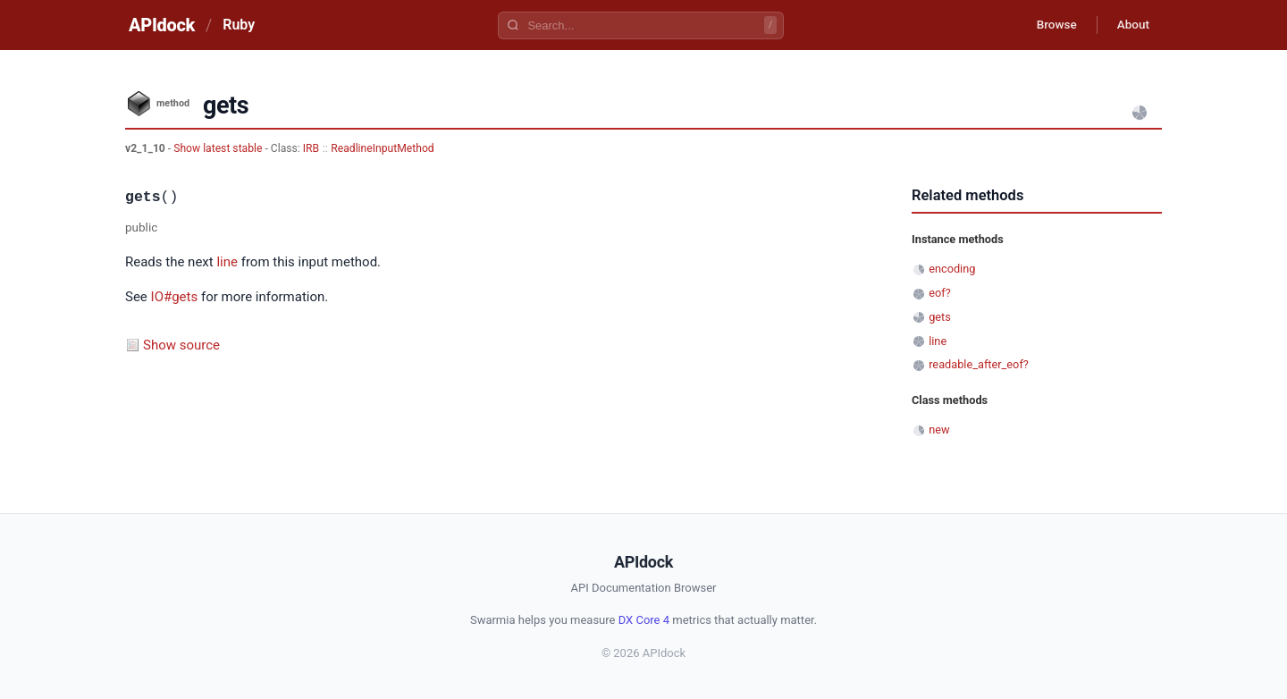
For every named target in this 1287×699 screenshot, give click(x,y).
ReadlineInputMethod (382, 148)
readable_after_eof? (979, 364)
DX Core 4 (643, 620)
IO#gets (174, 297)
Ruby (239, 24)
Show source (181, 345)
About (1131, 25)
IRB (311, 148)
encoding (952, 268)
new (939, 429)
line (227, 262)
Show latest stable (219, 148)
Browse (1050, 25)
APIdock (162, 25)
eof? (940, 292)
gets (940, 317)
